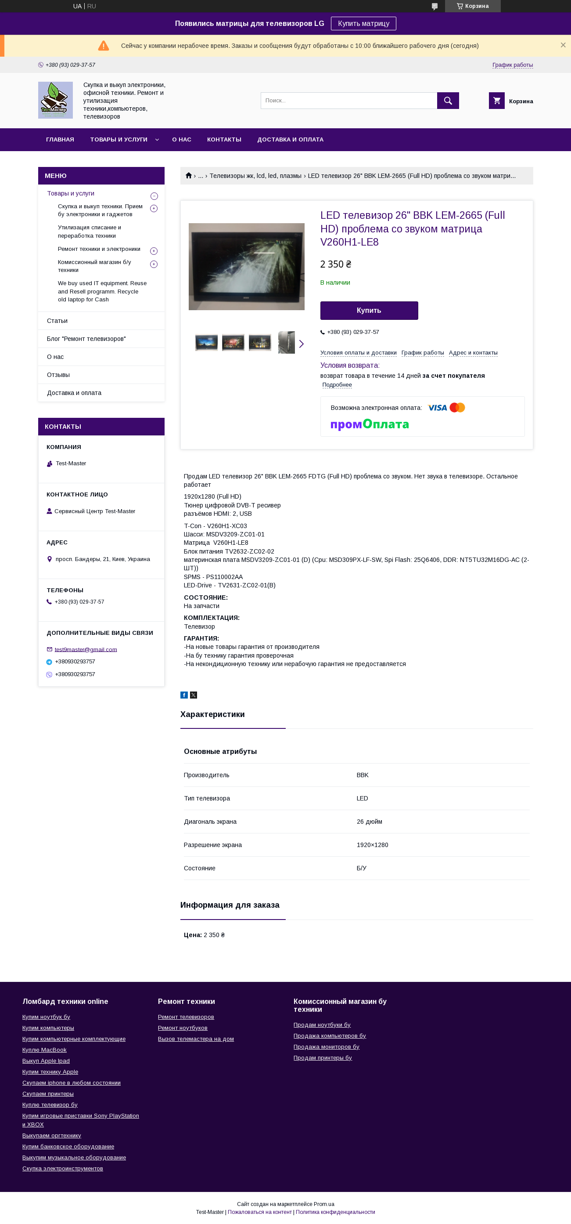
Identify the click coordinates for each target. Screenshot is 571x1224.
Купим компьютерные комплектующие (74, 1039)
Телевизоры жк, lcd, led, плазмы (255, 175)
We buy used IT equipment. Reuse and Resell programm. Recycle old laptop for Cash (102, 291)
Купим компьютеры (48, 1028)
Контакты (224, 139)
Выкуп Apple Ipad (46, 1060)
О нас (181, 139)
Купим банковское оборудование (68, 1146)
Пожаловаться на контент (260, 1212)
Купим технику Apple (50, 1071)
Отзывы (58, 374)
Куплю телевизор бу (50, 1104)
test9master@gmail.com (86, 649)
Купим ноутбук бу (46, 1017)
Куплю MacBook (44, 1050)
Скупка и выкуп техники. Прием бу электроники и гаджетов (100, 210)
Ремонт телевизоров (186, 1017)
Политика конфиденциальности (335, 1212)
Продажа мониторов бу (326, 1046)
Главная (60, 139)
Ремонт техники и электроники (99, 249)
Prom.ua (324, 1204)
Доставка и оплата (290, 139)
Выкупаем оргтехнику (51, 1135)
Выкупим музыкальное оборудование (74, 1157)
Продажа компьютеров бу (330, 1035)
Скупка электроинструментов (62, 1168)
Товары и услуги (118, 139)
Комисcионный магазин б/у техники (94, 266)
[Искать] (448, 100)
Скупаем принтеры (48, 1093)
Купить (369, 310)
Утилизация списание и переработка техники (89, 231)
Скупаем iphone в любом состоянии (71, 1082)
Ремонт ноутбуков (183, 1028)
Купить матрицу (363, 23)
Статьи (57, 320)
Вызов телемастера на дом (196, 1039)
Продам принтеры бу (323, 1057)
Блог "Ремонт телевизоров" (86, 338)
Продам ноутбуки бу (322, 1024)
